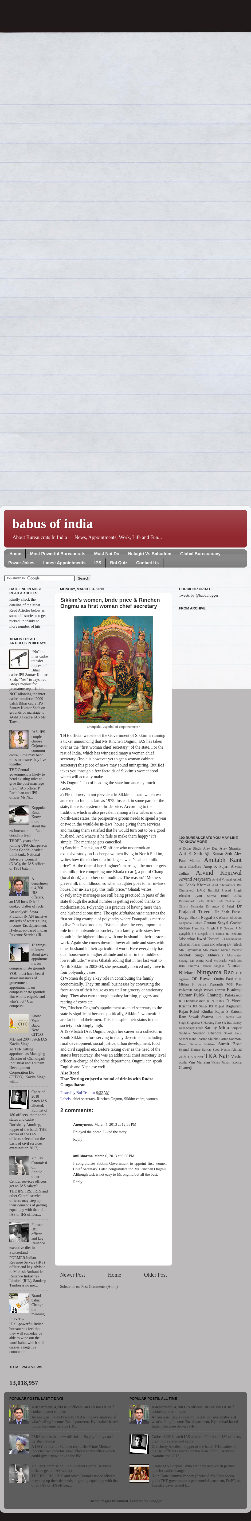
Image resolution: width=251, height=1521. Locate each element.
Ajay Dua (210, 848)
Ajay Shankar (230, 848)
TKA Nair (217, 1055)
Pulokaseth (233, 995)
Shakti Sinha (233, 1033)
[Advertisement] (210, 720)
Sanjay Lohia (194, 1028)
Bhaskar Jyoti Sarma (197, 896)
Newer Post (72, 1275)
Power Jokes (21, 563)
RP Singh (200, 1006)
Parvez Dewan (214, 990)
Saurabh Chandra (207, 1033)
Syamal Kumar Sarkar (195, 1049)
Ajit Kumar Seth (218, 853)
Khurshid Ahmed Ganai (194, 944)
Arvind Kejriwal (219, 872)
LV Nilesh (234, 945)
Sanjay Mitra (217, 1027)
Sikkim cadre (134, 1099)
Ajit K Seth (190, 853)
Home (15, 554)
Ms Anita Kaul (201, 961)
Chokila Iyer (233, 901)
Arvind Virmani (222, 879)
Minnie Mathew (231, 950)
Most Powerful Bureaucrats (57, 554)
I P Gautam (225, 928)
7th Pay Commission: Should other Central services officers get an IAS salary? (71, 1468)
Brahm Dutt (215, 901)
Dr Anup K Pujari (220, 906)
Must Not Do (106, 554)
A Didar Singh (190, 848)
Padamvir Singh (190, 990)
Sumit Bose (230, 1043)
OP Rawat (202, 978)
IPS (97, 563)
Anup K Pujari (216, 866)
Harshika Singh (203, 928)
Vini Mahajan (199, 1062)
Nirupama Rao (215, 972)
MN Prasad (211, 950)
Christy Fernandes (191, 906)
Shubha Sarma (218, 1039)
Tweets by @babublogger (198, 595)
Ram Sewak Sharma (196, 1017)
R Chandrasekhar (192, 1001)
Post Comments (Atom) (99, 1286)
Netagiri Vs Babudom (149, 554)
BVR (201, 890)
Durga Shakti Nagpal (195, 917)
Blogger (155, 1501)
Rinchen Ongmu (109, 1099)
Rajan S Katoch (228, 1011)
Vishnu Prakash (221, 1062)
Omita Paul (223, 979)
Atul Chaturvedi (223, 885)
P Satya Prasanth (207, 984)
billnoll (122, 1501)
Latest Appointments (64, 563)
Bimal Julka (231, 896)
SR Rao (227, 1022)
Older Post (155, 1275)
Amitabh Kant (223, 859)
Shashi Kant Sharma (193, 1039)
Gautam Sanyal (216, 923)
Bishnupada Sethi (192, 901)
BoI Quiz (118, 563)
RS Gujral (216, 1006)
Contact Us (147, 563)
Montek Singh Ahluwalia (201, 955)
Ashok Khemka (197, 885)
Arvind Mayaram (195, 879)
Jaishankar (187, 939)
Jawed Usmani (208, 939)
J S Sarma (216, 933)
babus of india (52, 523)
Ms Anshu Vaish (225, 960)
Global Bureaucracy (200, 554)
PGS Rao (234, 984)
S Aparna (193, 1022)
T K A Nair (195, 1057)
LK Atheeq (218, 945)
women (152, 1099)
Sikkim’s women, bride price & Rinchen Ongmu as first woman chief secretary (110, 603)
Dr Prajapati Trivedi (210, 909)
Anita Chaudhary (190, 866)
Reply (77, 1139)
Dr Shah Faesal (228, 912)
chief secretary (84, 1099)
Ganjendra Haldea (190, 923)
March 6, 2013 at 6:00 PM (114, 1156)
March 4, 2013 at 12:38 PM (115, 1124)
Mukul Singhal (213, 966)
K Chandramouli (231, 939)
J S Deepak (200, 933)
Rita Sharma (224, 1017)
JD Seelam (234, 934)
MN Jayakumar (190, 950)
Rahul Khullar (201, 1011)
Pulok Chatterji (208, 995)
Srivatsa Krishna (202, 1044)
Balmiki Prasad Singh (225, 890)
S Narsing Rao (211, 1022)
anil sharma (83, 1156)
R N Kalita (215, 1001)
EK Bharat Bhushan (227, 918)
